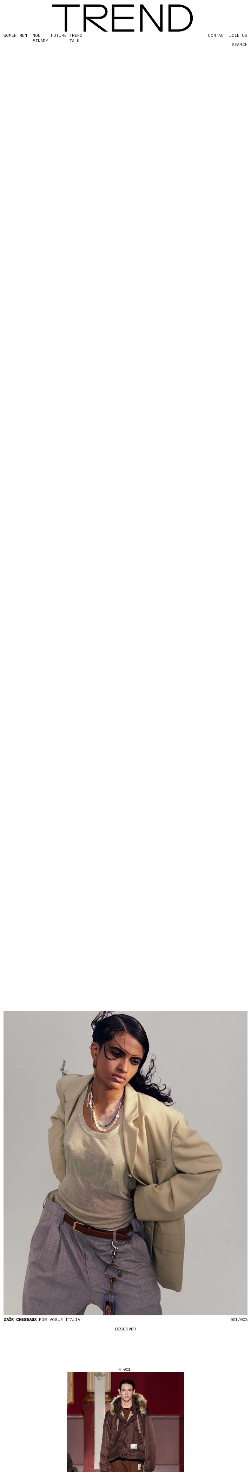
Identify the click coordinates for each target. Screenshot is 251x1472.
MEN (23, 35)
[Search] (233, 44)
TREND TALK (76, 37)
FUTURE (59, 35)
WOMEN (10, 35)
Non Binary (40, 37)
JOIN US (238, 35)
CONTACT (217, 35)
